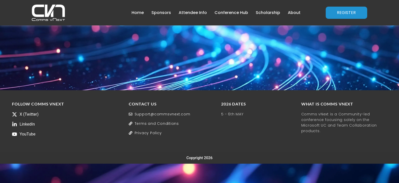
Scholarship (268, 13)
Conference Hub (231, 13)
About (294, 13)
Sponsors (161, 13)
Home (138, 13)
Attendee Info (193, 13)
